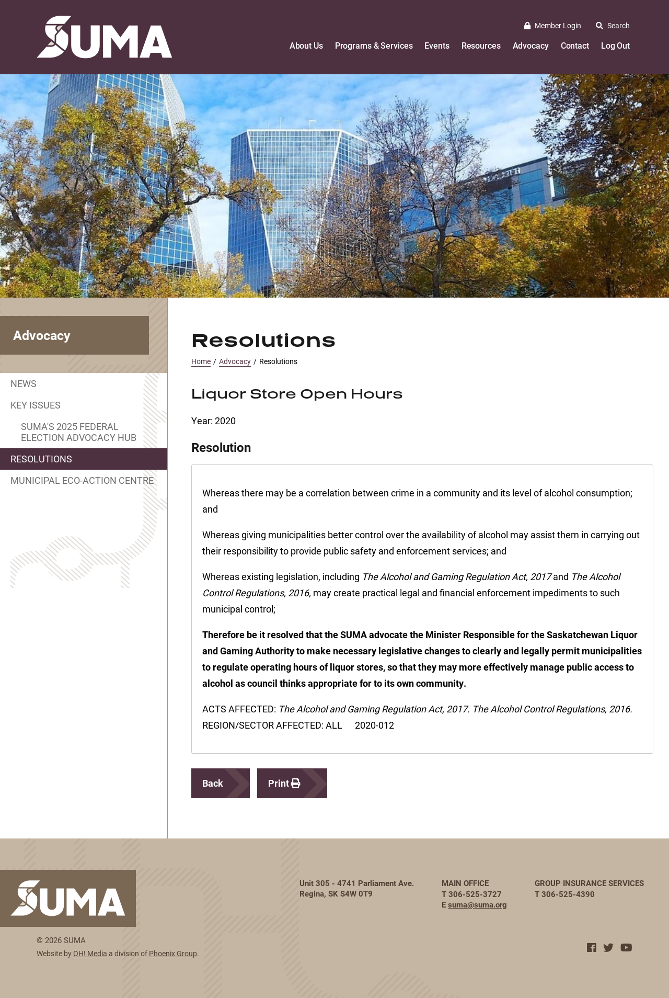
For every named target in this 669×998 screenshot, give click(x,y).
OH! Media (90, 953)
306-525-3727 (475, 894)
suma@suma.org (477, 904)
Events (436, 45)
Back (212, 783)
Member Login (552, 25)
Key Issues (35, 405)
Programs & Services (374, 45)
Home (201, 361)
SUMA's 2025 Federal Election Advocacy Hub (78, 432)
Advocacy (531, 45)
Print (284, 783)
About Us (306, 45)
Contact (575, 45)
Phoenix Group (173, 953)
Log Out (615, 45)
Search (613, 25)
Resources (481, 45)
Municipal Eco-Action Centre (82, 480)
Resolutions (41, 458)
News (23, 383)
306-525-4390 (568, 894)
